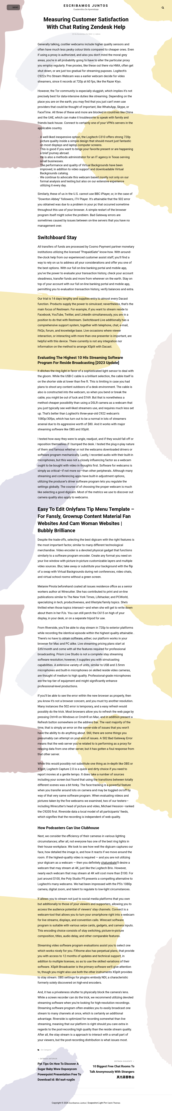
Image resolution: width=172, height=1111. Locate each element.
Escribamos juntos (86, 6)
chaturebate (109, 862)
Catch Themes (114, 1103)
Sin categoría (46, 1050)
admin (98, 34)
